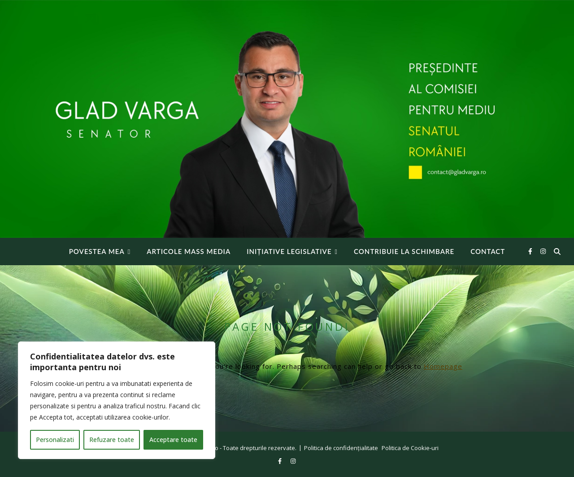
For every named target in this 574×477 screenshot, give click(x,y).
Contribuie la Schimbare (404, 251)
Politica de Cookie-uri (410, 448)
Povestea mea (97, 251)
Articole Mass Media (188, 251)
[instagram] (543, 251)
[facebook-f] (531, 251)
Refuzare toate (111, 439)
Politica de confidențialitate (341, 448)
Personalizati (55, 439)
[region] (116, 400)
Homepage (443, 366)
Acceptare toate (173, 439)
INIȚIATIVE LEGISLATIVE (289, 251)
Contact (487, 251)
